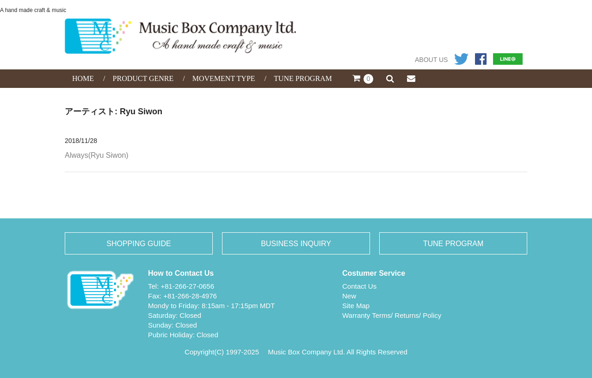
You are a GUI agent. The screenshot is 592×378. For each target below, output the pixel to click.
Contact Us (359, 286)
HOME (83, 78)
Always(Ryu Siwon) (97, 155)
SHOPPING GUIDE (138, 244)
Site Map (356, 306)
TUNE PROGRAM (303, 78)
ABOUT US (431, 59)
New (349, 296)
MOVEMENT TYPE (223, 78)
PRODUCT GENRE (143, 78)
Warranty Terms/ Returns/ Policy (391, 315)
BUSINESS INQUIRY (296, 244)
